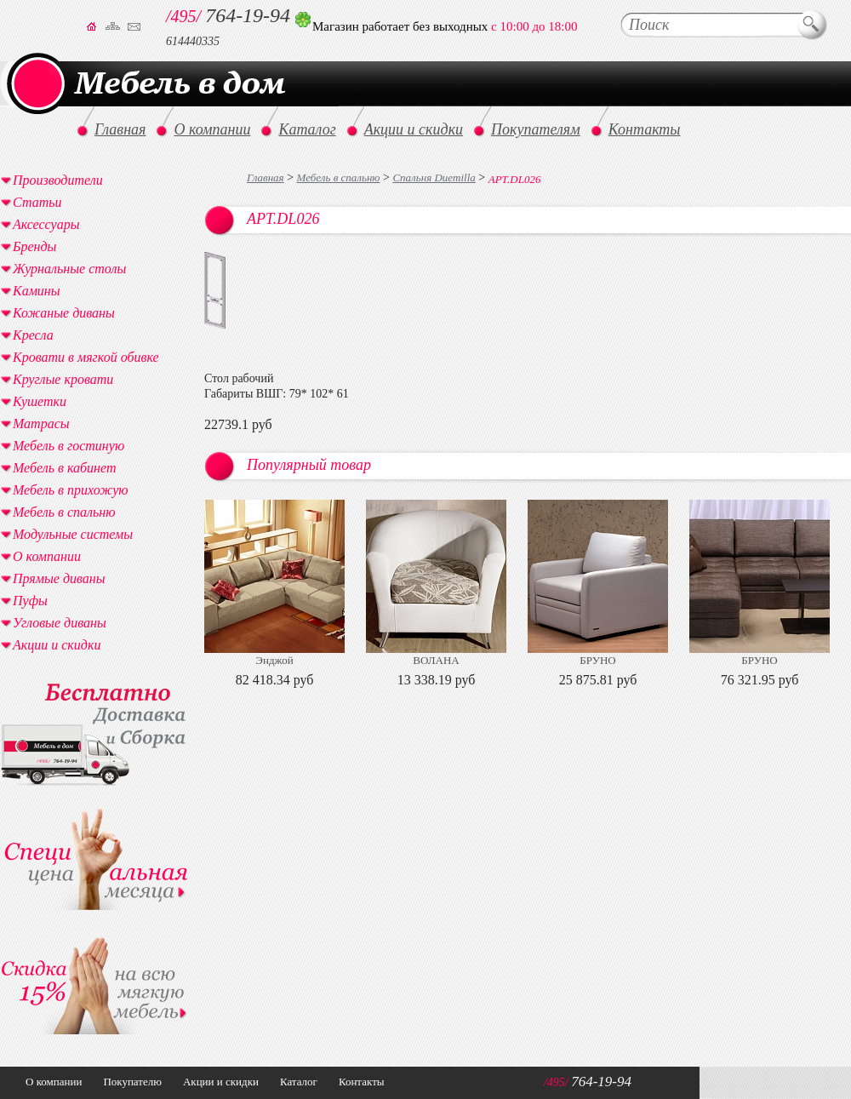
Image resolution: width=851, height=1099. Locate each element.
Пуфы (30, 600)
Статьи (37, 202)
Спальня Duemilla (433, 177)
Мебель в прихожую (71, 490)
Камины (36, 290)
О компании (47, 556)
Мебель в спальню (338, 177)
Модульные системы (73, 534)
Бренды (34, 246)
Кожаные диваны (64, 313)
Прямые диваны (59, 578)
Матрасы (41, 423)
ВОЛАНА (436, 660)
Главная (265, 177)
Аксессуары (46, 224)
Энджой (274, 660)
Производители (58, 180)
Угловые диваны (59, 622)
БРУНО (597, 660)
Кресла (33, 335)
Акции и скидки (56, 645)
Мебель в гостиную (68, 445)
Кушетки (39, 401)
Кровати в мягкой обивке (86, 357)
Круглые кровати (63, 379)
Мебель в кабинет (64, 468)
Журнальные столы (69, 268)
